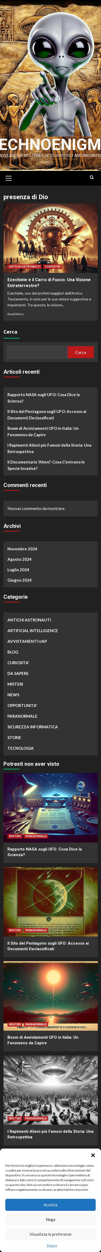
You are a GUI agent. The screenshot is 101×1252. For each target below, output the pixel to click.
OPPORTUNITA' (22, 704)
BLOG (12, 650)
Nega (50, 1219)
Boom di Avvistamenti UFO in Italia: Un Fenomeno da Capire (43, 430)
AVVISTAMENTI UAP (27, 639)
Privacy (52, 1245)
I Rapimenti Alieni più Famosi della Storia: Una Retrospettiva (49, 447)
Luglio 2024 (18, 568)
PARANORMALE (22, 714)
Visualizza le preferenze (50, 1234)
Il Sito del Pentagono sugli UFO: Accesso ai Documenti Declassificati (46, 413)
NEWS (13, 693)
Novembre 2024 (22, 547)
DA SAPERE (18, 672)
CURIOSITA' (53, 265)
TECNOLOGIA (20, 746)
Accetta (50, 1204)
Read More (15, 313)
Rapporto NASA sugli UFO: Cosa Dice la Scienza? (43, 396)
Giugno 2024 (19, 578)
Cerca (10, 330)
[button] (93, 1155)
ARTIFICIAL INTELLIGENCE (32, 629)
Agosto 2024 (19, 557)
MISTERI (15, 682)
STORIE (14, 736)
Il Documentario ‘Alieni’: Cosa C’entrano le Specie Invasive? (46, 464)
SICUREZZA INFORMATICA (32, 725)
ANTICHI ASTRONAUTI (24, 265)
